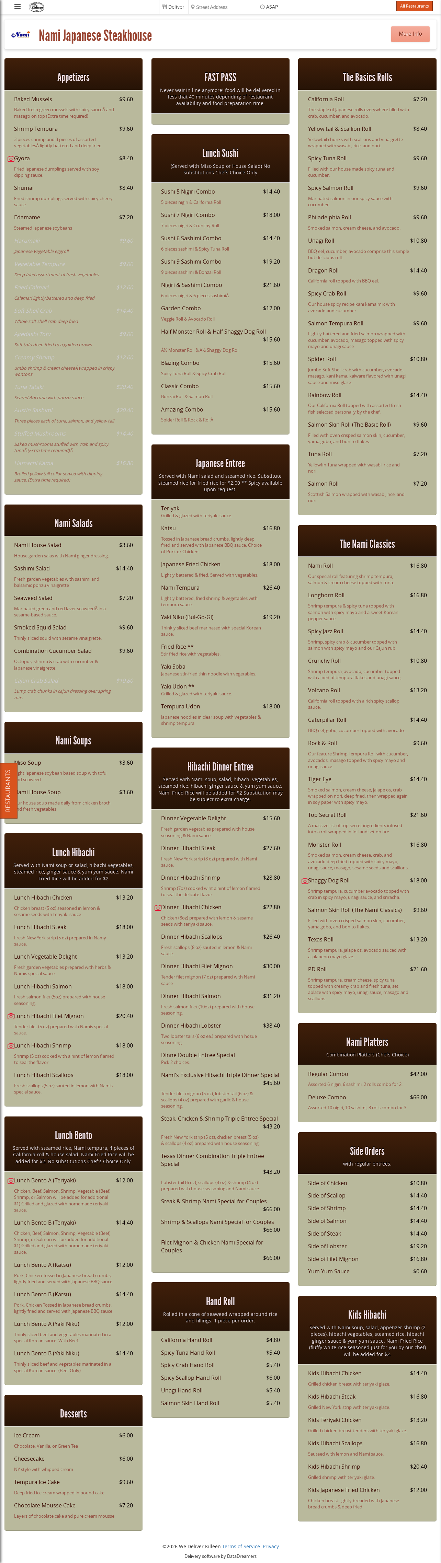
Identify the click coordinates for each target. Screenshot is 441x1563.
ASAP (272, 7)
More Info (410, 34)
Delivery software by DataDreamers (220, 1556)
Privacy (271, 1547)
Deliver (176, 7)
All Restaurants (414, 6)
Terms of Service (241, 1547)
